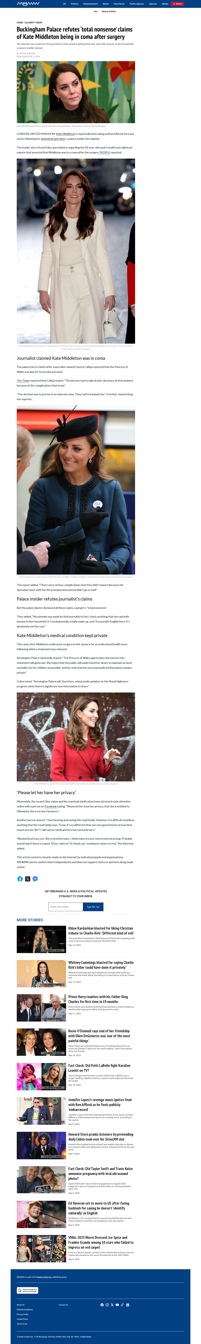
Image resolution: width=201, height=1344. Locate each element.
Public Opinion (137, 4)
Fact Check (119, 4)
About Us (20, 1305)
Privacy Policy (22, 1314)
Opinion (153, 4)
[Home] (28, 3)
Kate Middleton (65, 133)
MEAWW (20, 1277)
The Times (23, 380)
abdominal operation (53, 138)
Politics (74, 4)
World (105, 4)
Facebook (51, 806)
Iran (96, 11)
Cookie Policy (22, 1319)
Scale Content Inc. (44, 1277)
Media (165, 4)
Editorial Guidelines (25, 1310)
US (64, 4)
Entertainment (90, 4)
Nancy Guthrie (109, 11)
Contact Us (63, 1305)
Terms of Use (22, 1324)
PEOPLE (105, 152)
